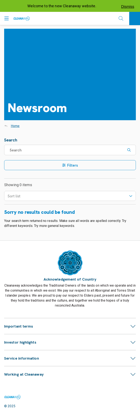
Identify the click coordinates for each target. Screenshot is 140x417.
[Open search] (121, 19)
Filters (70, 165)
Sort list (70, 196)
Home (15, 126)
